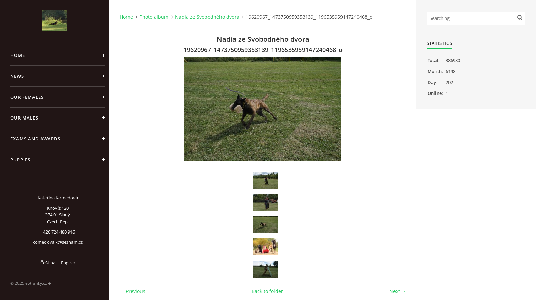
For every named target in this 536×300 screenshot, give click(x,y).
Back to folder (267, 291)
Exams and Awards (35, 139)
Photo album (154, 17)
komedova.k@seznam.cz (57, 242)
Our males (24, 118)
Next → (397, 291)
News (17, 76)
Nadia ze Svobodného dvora (207, 17)
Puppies (20, 160)
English (68, 263)
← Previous (132, 291)
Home (17, 55)
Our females (27, 97)
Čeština (47, 263)
